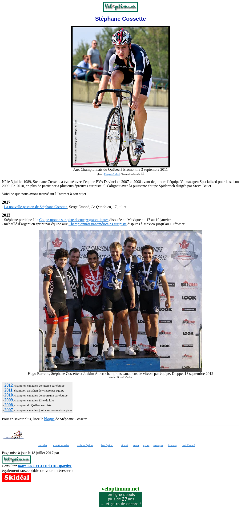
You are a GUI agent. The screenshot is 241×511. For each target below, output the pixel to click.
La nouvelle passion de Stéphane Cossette (35, 207)
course (136, 445)
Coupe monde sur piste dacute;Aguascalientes (73, 220)
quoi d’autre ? (188, 445)
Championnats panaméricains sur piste (97, 224)
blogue (49, 419)
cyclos (146, 445)
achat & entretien (61, 445)
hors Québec (107, 445)
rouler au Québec (85, 445)
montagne (158, 445)
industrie (172, 445)
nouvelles (42, 445)
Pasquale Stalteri (112, 174)
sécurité (124, 445)
